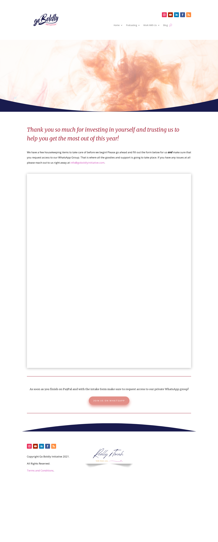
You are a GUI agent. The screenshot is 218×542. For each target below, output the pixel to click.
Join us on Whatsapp (109, 400)
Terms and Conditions (40, 470)
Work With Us (150, 25)
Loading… (109, 272)
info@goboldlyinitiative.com (87, 162)
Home (117, 25)
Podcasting (131, 25)
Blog (165, 25)
